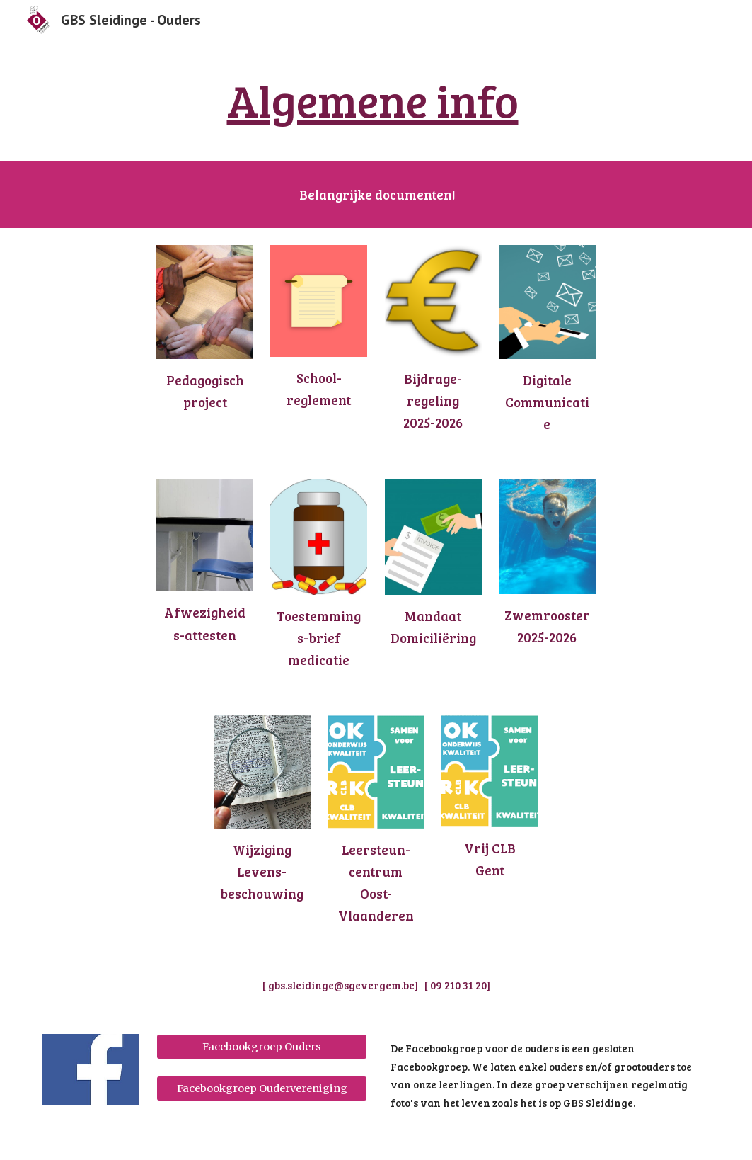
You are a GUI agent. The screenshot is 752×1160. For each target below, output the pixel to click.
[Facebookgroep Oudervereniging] (261, 1088)
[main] (376, 100)
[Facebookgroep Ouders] (261, 1047)
